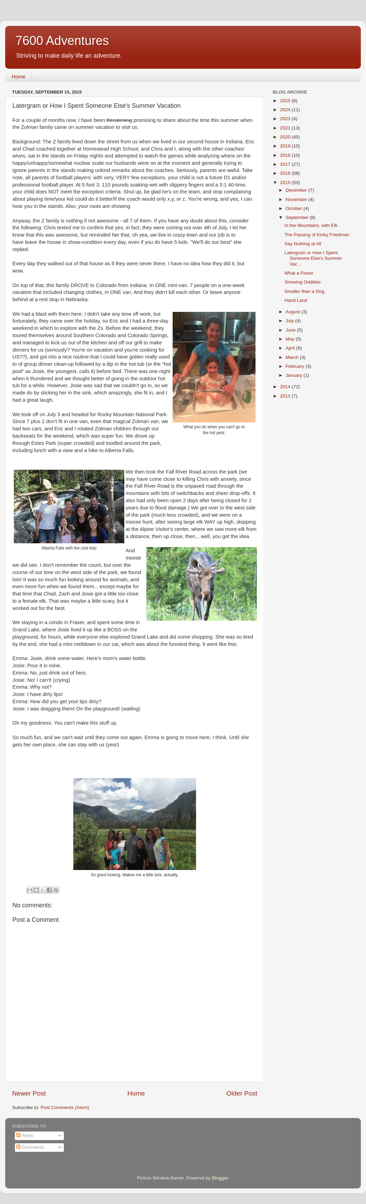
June (291, 330)
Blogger (220, 1178)
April (291, 348)
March (293, 357)
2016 (286, 173)
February (296, 366)
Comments (30, 1147)
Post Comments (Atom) (65, 1107)
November (297, 199)
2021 (286, 128)
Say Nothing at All (303, 243)
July (290, 320)
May (291, 339)
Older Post (242, 1093)
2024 (286, 109)
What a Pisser (299, 273)
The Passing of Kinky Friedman (317, 234)
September (298, 217)
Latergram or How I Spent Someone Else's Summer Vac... (313, 258)
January (295, 375)
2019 (286, 146)
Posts (24, 1135)
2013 (286, 396)
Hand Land (296, 300)
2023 (286, 118)
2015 (286, 182)
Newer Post (29, 1093)
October (295, 208)
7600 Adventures (62, 41)
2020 (286, 137)
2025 (286, 100)
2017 (286, 164)
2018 (286, 155)
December (297, 190)
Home (19, 76)
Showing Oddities (303, 282)
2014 (286, 386)
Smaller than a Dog (305, 291)
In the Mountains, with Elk (311, 225)
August (293, 311)
